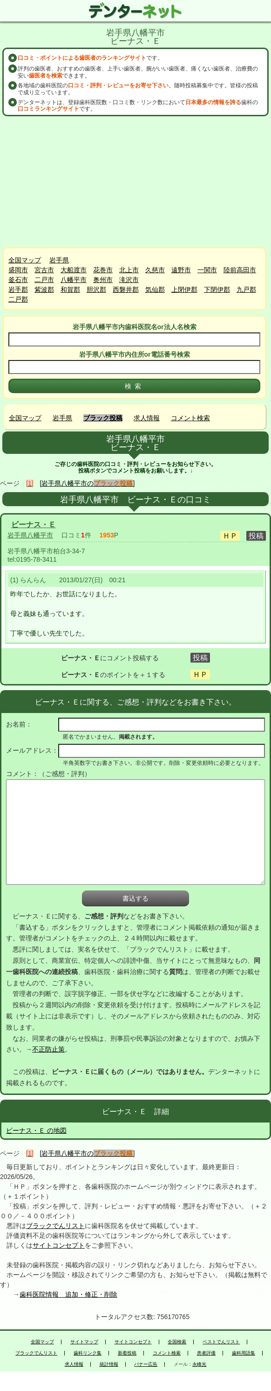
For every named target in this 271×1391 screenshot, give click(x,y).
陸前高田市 (240, 270)
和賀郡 (70, 289)
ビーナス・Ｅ (33, 525)
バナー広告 (145, 1364)
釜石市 (18, 279)
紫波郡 (44, 289)
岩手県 (59, 260)
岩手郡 (18, 289)
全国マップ (24, 260)
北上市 (129, 270)
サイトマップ (84, 1342)
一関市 (207, 270)
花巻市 (103, 270)
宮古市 (44, 270)
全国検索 (177, 1342)
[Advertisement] (135, 181)
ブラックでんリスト (55, 1225)
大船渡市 (74, 270)
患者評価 (206, 1353)
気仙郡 (155, 289)
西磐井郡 (126, 289)
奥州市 (103, 279)
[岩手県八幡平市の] (87, 483)
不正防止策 (48, 1049)
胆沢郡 (96, 289)
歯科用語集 (243, 1353)
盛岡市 (18, 270)
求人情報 (147, 418)
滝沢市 (129, 279)
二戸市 (44, 279)
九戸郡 (246, 289)
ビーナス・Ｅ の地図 (36, 1130)
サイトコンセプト (59, 1245)
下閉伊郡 (217, 289)
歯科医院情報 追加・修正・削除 (68, 1294)
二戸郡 (18, 299)
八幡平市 (74, 279)
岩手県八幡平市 (30, 535)
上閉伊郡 (184, 289)
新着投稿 (127, 1353)
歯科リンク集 (88, 1353)
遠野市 (181, 270)
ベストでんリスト (221, 1342)
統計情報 (109, 1364)
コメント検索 (190, 418)
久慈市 (155, 270)
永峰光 (199, 1364)
